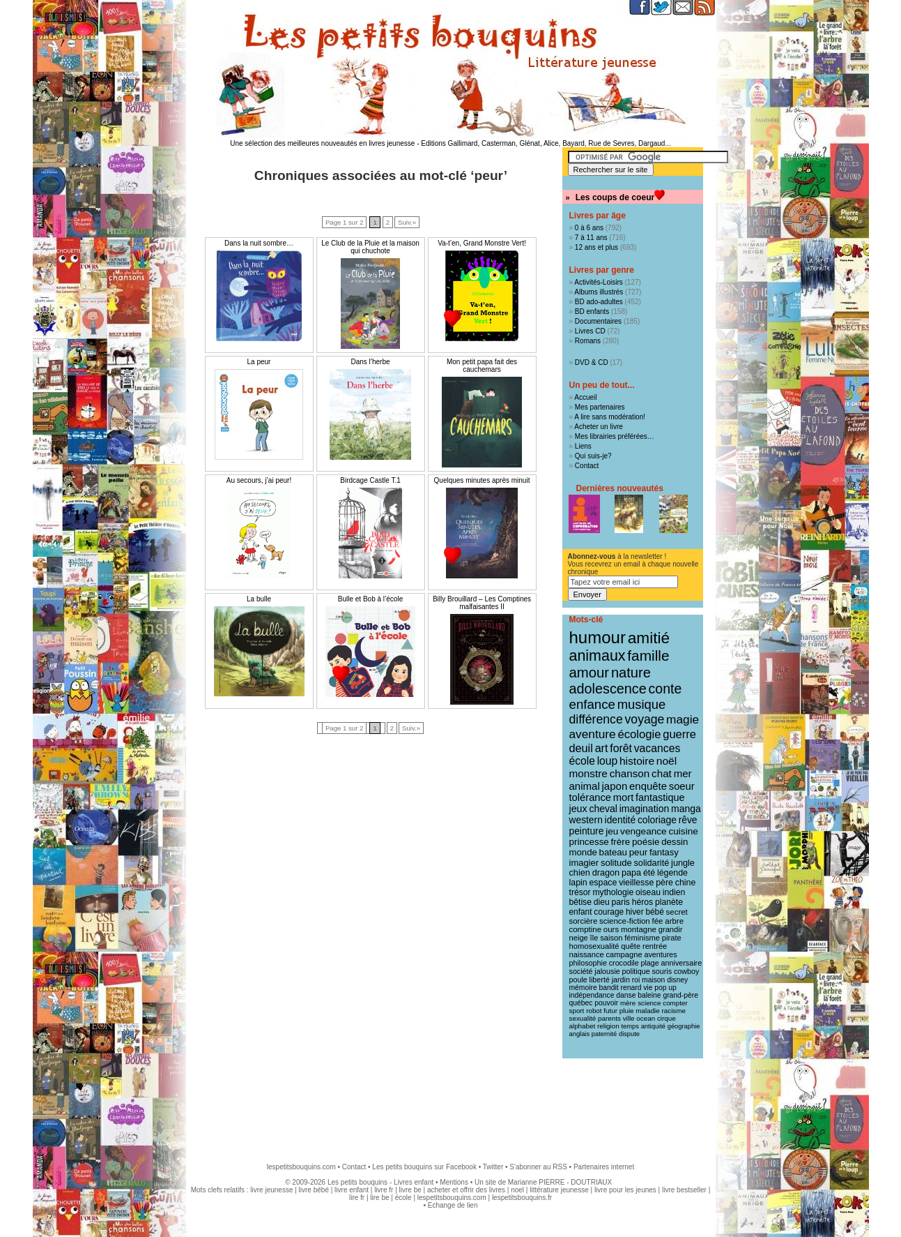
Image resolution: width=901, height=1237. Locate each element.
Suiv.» (407, 222)
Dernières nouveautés (619, 488)
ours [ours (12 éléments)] (611, 929)
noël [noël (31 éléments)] (666, 761)
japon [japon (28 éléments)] (615, 786)
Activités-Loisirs (598, 282)
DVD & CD (591, 362)
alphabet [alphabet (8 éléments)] (582, 1026)
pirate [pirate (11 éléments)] (671, 938)
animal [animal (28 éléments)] (584, 786)
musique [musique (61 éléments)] (641, 704)
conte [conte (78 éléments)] (665, 688)
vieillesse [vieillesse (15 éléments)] (636, 882)
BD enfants (592, 311)
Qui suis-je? (593, 456)
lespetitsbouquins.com (301, 1167)
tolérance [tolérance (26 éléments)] (590, 797)
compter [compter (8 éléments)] (675, 1003)
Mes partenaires (600, 407)
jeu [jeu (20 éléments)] (612, 831)
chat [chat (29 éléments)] (662, 773)
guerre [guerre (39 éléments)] (679, 734)
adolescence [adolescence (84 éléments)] (608, 688)
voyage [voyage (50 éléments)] (645, 719)
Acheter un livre (598, 426)
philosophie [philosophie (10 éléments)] (588, 963)
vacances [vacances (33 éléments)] (657, 748)
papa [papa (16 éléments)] (631, 873)
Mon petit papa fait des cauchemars (482, 365)
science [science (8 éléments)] (649, 1003)
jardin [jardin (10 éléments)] (621, 979)
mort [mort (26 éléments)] (623, 797)
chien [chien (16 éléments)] (579, 873)
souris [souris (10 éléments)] (662, 971)
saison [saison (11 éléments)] (611, 938)
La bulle (259, 599)
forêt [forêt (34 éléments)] (621, 748)
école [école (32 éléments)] (582, 761)
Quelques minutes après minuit (482, 480)
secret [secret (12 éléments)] (677, 912)
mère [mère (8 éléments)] (628, 1003)
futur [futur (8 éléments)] (610, 1010)
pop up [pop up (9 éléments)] (665, 987)
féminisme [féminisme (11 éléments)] (642, 938)
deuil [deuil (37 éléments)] (581, 748)
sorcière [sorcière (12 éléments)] (583, 921)
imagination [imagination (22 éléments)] (644, 808)
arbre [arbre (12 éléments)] (674, 921)
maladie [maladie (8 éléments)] (647, 1010)
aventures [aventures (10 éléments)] (660, 954)
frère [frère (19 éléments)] (621, 842)
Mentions (454, 1182)
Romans (588, 341)
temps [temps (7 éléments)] (629, 1026)
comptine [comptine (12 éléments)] (585, 929)
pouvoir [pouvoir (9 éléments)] (606, 1003)
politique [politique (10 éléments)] (636, 971)
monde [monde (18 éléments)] (583, 852)
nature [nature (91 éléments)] (631, 672)
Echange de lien (453, 1205)
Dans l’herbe (370, 362)
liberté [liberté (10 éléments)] (600, 979)
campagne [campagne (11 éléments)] (624, 954)
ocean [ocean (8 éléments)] (645, 1018)
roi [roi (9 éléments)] (636, 980)
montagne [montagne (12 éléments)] (638, 929)
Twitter (493, 1167)
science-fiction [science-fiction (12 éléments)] (624, 921)
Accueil (585, 397)
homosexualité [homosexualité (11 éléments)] (594, 946)
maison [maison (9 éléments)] (653, 980)
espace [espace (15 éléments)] (603, 882)
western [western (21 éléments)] (586, 819)
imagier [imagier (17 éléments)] (584, 862)
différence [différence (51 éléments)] (596, 719)
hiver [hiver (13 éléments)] (635, 912)
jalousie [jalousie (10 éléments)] (606, 971)
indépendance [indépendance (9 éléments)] (592, 995)
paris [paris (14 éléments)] (621, 902)
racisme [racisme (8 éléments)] (674, 1010)
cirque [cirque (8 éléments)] (666, 1018)
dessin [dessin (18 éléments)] (674, 842)
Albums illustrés (598, 292)
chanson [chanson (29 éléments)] (630, 773)
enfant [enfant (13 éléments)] (580, 912)
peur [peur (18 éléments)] (638, 852)
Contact (587, 466)
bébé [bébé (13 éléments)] (654, 912)
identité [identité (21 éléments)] (620, 819)
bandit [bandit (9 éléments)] (609, 987)
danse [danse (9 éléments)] (626, 995)
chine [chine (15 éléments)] (685, 882)
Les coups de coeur (615, 197)
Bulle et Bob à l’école (370, 599)
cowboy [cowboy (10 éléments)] (686, 971)
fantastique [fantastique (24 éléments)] (660, 797)
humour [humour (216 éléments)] (597, 637)
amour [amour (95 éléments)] (589, 672)
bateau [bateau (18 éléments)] (613, 852)
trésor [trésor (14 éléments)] (580, 892)
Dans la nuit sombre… (258, 243)
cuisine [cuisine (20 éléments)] (683, 831)
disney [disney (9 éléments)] (677, 980)
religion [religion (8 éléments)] (608, 1026)
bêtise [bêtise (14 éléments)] (580, 902)
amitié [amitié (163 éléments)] (649, 638)
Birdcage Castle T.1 (370, 480)
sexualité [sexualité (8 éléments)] (582, 1018)
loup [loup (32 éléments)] (607, 761)
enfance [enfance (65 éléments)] (592, 704)
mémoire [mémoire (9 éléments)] (583, 987)
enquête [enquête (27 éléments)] (648, 786)
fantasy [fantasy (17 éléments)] (664, 852)
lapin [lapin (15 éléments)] (578, 882)
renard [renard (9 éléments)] (630, 987)
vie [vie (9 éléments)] (647, 987)
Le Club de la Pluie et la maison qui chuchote (370, 247)
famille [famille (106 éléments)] (648, 655)
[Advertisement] (450, 1103)
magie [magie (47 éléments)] (682, 719)
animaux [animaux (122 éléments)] (597, 655)
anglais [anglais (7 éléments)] (579, 1033)
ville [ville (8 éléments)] (629, 1018)
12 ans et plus (596, 247)
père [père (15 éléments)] (664, 882)
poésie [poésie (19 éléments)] (645, 842)
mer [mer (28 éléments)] (683, 773)
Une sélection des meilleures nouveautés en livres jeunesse (322, 143)
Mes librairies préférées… (614, 436)
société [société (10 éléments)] (581, 971)
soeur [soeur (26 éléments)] (682, 786)
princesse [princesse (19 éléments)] (589, 842)
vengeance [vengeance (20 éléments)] (643, 831)
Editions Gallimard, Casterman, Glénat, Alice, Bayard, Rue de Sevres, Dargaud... (546, 143)
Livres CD (590, 331)
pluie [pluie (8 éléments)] (626, 1010)
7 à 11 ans (591, 237)
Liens (583, 446)
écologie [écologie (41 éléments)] (639, 734)
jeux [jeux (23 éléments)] (578, 808)
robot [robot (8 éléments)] (593, 1010)
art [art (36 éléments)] (601, 748)
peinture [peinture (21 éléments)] (586, 831)
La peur (259, 362)
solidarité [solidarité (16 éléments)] (652, 863)
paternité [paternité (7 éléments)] (604, 1033)
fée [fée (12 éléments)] (657, 921)
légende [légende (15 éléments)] (672, 873)
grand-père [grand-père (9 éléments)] (680, 995)
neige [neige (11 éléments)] (578, 938)
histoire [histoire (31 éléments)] (636, 761)
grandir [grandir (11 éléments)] (671, 929)
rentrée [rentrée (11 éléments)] (654, 946)
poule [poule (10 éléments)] (578, 979)
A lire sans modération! (609, 417)
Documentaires (598, 321)
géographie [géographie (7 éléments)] (684, 1026)
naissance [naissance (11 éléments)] (586, 954)
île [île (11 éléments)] (594, 938)
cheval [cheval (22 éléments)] (603, 808)
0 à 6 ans (589, 228)
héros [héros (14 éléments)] (642, 902)
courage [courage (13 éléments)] (609, 912)
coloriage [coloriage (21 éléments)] (657, 819)
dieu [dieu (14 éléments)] (602, 902)
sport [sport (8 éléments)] (577, 1010)
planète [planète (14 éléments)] (669, 902)
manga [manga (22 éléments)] (686, 808)
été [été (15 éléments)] (649, 873)
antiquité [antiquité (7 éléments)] (653, 1026)
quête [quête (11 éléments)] (630, 946)
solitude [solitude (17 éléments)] (616, 862)
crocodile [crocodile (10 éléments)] (624, 963)
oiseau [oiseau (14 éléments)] (648, 892)
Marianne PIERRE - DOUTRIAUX (560, 1182)
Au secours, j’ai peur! (258, 480)
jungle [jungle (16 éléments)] (683, 863)
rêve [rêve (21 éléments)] (688, 819)
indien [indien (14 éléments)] (674, 892)
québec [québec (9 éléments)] (581, 1003)
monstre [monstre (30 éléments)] (588, 773)
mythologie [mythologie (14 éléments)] (612, 892)
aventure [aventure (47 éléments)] (592, 734)
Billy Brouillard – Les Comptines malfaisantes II (482, 602)
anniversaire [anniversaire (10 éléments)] (681, 963)
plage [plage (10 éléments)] (649, 963)
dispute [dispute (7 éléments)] (629, 1033)
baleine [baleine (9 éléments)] (649, 995)
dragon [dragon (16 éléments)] (606, 873)
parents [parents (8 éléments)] (609, 1018)
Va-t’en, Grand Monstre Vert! (482, 243)
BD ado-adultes (599, 302)
